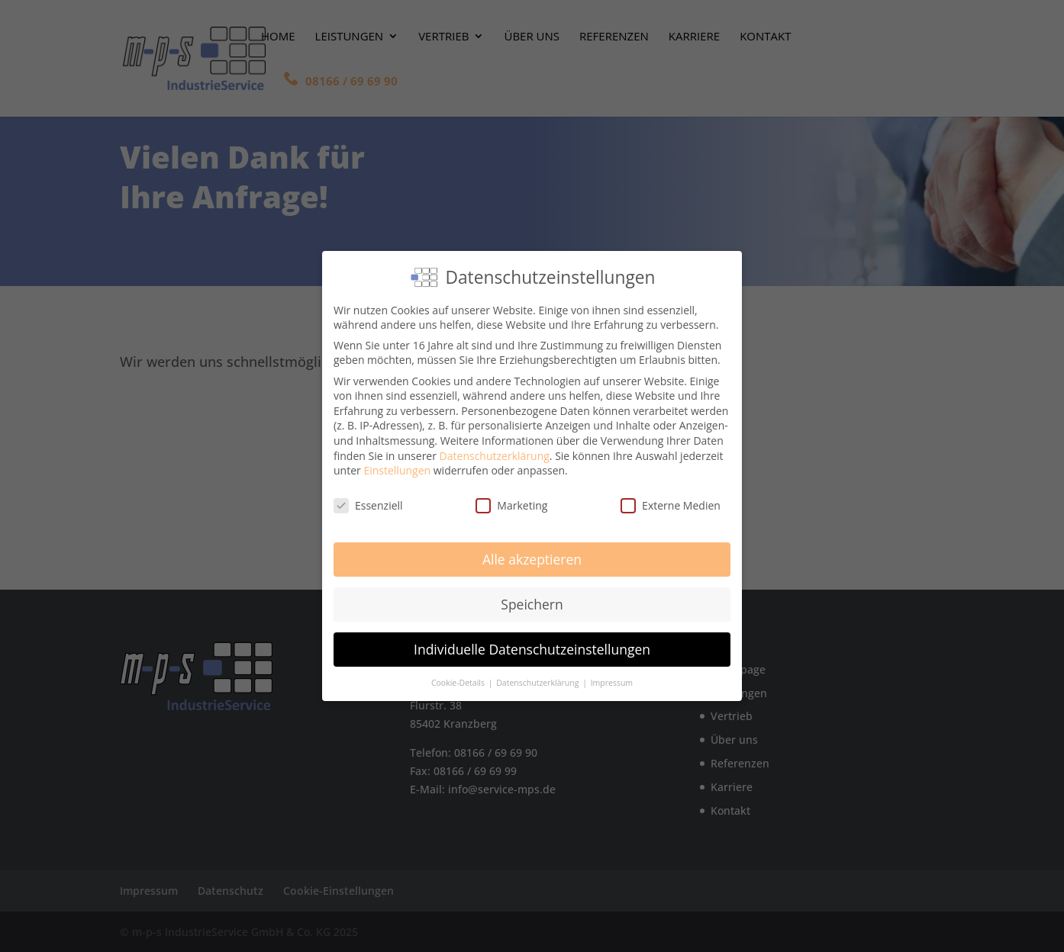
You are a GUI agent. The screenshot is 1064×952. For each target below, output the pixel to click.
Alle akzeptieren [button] (532, 555)
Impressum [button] (612, 679)
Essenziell (368, 501)
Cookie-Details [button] (459, 679)
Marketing (511, 501)
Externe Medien (671, 501)
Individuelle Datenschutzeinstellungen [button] (532, 645)
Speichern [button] (532, 600)
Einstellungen (396, 467)
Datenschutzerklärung (495, 452)
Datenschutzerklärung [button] (538, 679)
